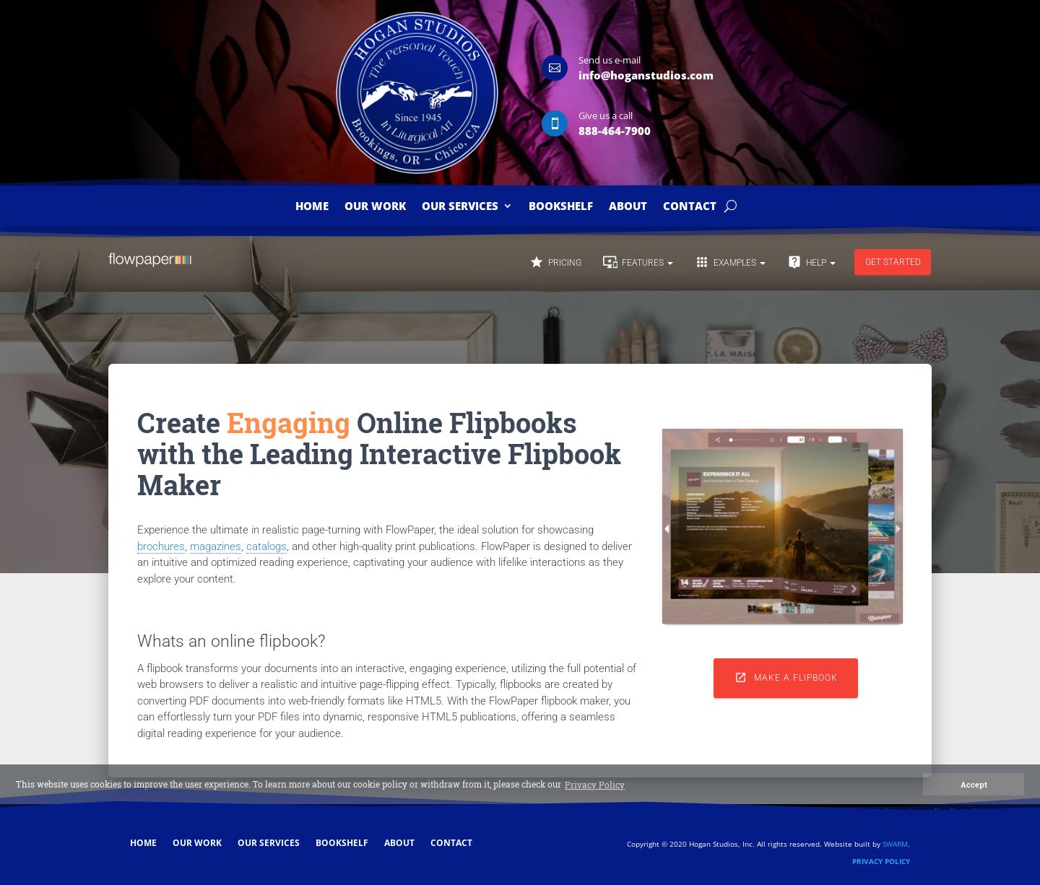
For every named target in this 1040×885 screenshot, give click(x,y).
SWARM (895, 844)
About (628, 207)
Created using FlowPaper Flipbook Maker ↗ (958, 811)
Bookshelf (561, 207)
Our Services (460, 207)
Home (312, 207)
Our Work (375, 207)
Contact (689, 207)
